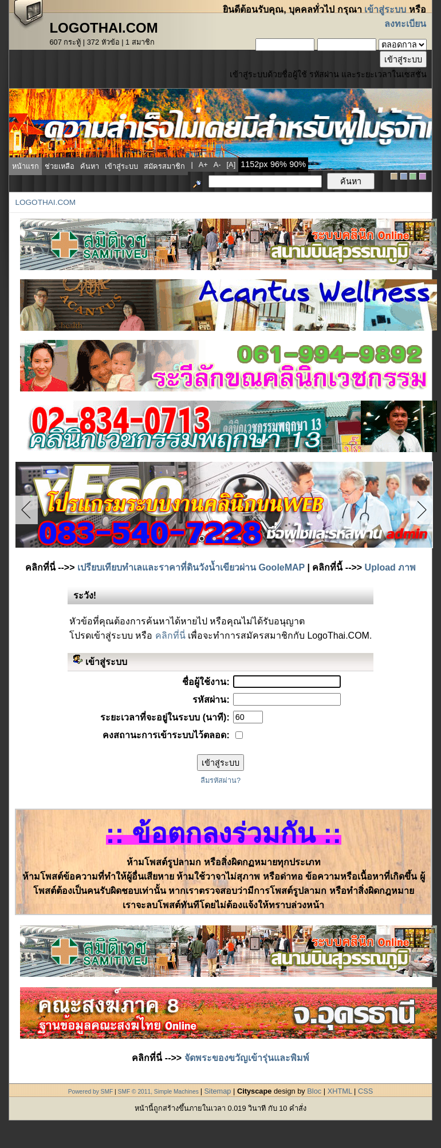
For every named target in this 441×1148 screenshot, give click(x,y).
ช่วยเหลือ (59, 166)
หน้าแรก (25, 166)
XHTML (340, 1091)
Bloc (314, 1091)
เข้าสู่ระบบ (385, 9)
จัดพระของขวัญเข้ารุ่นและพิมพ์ (246, 1058)
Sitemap (217, 1091)
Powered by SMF (90, 1091)
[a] (231, 164)
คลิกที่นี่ (170, 635)
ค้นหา (89, 166)
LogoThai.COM (45, 202)
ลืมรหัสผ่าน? (220, 780)
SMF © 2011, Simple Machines (158, 1091)
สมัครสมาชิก (164, 166)
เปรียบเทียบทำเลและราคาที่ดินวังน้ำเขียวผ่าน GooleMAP (191, 567)
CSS (365, 1091)
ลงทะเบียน (405, 24)
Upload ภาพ (390, 567)
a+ (203, 164)
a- (217, 164)
